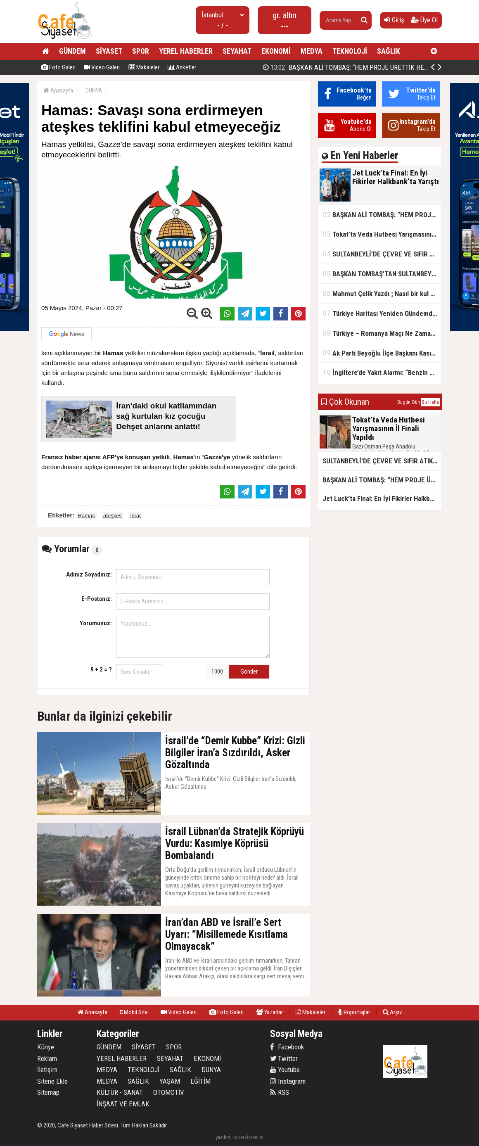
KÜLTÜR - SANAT (120, 1092)
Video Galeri (102, 67)
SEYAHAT (237, 51)
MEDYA (311, 51)
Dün (416, 402)
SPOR (140, 51)
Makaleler (143, 67)
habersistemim (247, 1137)
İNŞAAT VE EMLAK (123, 1104)
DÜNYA (93, 90)
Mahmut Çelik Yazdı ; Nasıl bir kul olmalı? (381, 293)
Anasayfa (58, 90)
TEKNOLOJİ (349, 51)
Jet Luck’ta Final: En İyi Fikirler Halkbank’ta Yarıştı (347, 67)
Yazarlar (269, 1012)
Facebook (287, 1047)
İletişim (47, 1069)
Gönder (249, 671)
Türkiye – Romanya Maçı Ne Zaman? (380, 333)
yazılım (223, 1137)
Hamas (86, 515)
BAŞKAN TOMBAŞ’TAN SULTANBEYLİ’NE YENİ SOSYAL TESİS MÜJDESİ (381, 273)
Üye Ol (424, 20)
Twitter (284, 1058)
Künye (45, 1047)
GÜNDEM (72, 51)
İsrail (135, 515)
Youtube (285, 1069)
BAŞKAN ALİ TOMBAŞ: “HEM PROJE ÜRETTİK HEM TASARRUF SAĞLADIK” (381, 214)
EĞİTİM (200, 1081)
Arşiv (392, 1012)
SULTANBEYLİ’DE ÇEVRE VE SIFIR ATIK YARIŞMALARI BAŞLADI (381, 254)
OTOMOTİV (168, 1092)
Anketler (182, 67)
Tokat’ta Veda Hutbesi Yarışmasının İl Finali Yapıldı (381, 234)
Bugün (403, 402)
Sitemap (48, 1092)
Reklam (47, 1058)
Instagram (288, 1081)
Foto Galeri (58, 67)
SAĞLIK (388, 51)
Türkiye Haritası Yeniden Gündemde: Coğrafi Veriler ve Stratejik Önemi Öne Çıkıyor (381, 313)
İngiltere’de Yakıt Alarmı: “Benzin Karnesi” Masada (381, 372)
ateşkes (112, 515)
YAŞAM (169, 1081)
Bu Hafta (430, 402)
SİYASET (109, 51)
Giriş (394, 20)
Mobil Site (134, 1012)
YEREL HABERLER (186, 51)
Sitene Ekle (52, 1081)
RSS (279, 1092)
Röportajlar (354, 1012)
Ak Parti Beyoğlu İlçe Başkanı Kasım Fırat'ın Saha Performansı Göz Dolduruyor (381, 353)
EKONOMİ (276, 51)
